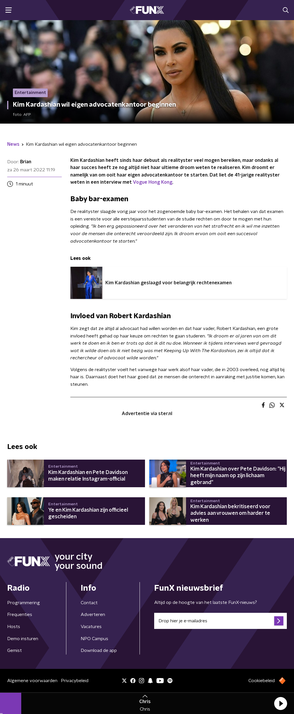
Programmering (23, 602)
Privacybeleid (74, 680)
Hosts (13, 626)
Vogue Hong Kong (152, 182)
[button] (280, 703)
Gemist (14, 650)
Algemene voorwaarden (32, 680)
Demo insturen (22, 638)
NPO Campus (94, 638)
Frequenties (19, 614)
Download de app (99, 650)
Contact (89, 602)
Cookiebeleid (261, 680)
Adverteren (93, 614)
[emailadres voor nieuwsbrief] (220, 621)
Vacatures (91, 626)
